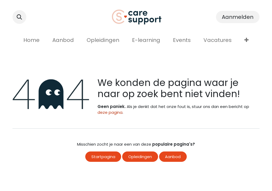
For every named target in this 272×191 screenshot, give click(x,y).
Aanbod (173, 156)
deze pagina (109, 112)
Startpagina (103, 156)
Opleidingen (140, 156)
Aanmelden (237, 17)
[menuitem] (31, 40)
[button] (19, 17)
